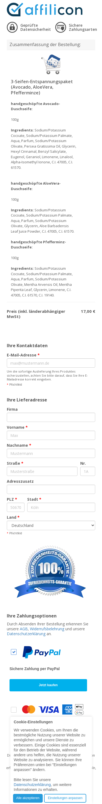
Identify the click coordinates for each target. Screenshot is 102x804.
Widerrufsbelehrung (47, 628)
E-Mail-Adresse (23, 355)
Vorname (17, 427)
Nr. (83, 463)
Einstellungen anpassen (65, 798)
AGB (24, 628)
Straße (15, 463)
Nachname (19, 445)
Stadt (34, 499)
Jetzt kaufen (48, 685)
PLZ (12, 499)
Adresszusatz (20, 481)
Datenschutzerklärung (26, 633)
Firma (12, 409)
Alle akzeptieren (27, 798)
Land (13, 517)
